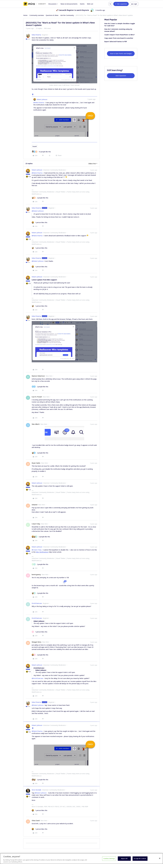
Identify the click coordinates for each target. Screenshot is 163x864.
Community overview (36, 15)
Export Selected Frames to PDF (115, 41)
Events (82, 4)
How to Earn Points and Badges (121, 54)
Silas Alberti (36, 424)
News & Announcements (69, 4)
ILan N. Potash (37, 397)
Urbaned (34, 505)
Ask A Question (121, 76)
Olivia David (36, 821)
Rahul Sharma (36, 35)
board (35, 146)
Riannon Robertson (38, 376)
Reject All (124, 858)
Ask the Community (67, 15)
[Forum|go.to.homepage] (34, 4)
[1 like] (39, 222)
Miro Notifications (42, 552)
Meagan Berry (36, 642)
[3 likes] (41, 537)
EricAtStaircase (37, 603)
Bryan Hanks (36, 463)
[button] (121, 4)
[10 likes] (41, 152)
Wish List (90, 4)
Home (25, 15)
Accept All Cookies (140, 858)
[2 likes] (40, 198)
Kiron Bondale (36, 790)
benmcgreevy (36, 574)
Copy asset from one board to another (118, 38)
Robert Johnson (42, 99)
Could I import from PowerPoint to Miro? (119, 35)
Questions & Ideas (52, 15)
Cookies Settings (109, 858)
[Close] (159, 858)
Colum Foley (36, 524)
